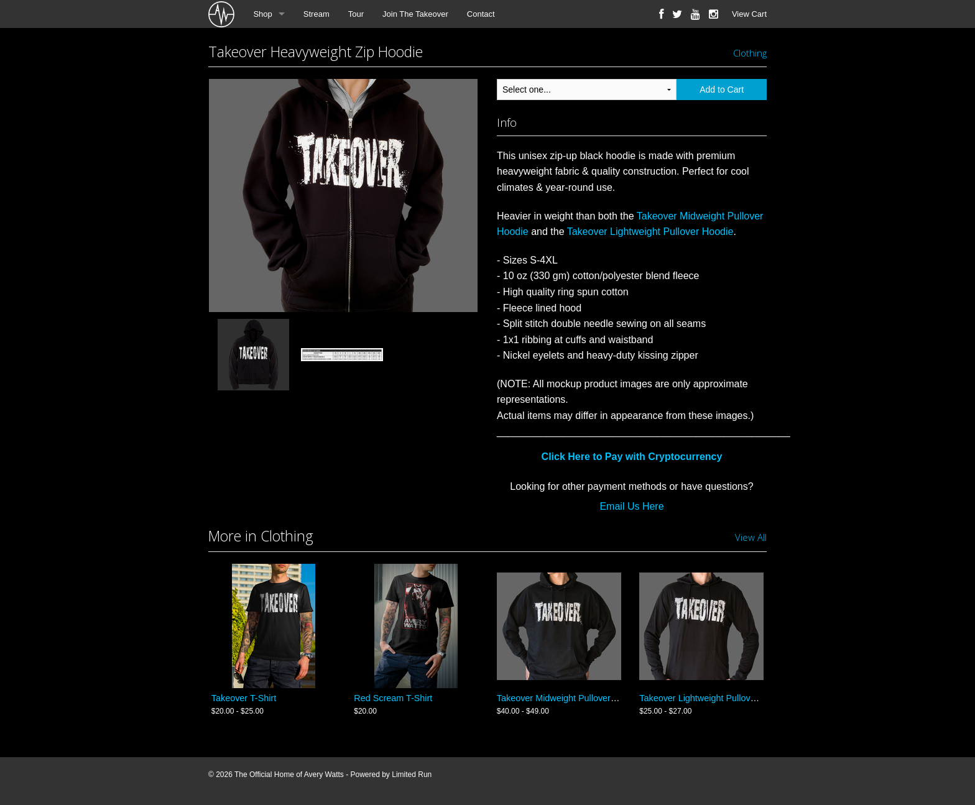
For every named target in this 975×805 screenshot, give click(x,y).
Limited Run (412, 774)
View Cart (749, 14)
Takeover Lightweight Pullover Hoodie (650, 231)
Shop (262, 14)
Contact (481, 14)
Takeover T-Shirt (244, 698)
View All (751, 537)
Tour (356, 14)
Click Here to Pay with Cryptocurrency (632, 456)
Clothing (750, 53)
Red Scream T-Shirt (393, 698)
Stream (316, 14)
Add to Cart (722, 89)
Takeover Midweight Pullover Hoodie (569, 698)
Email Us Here (631, 506)
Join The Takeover (415, 14)
